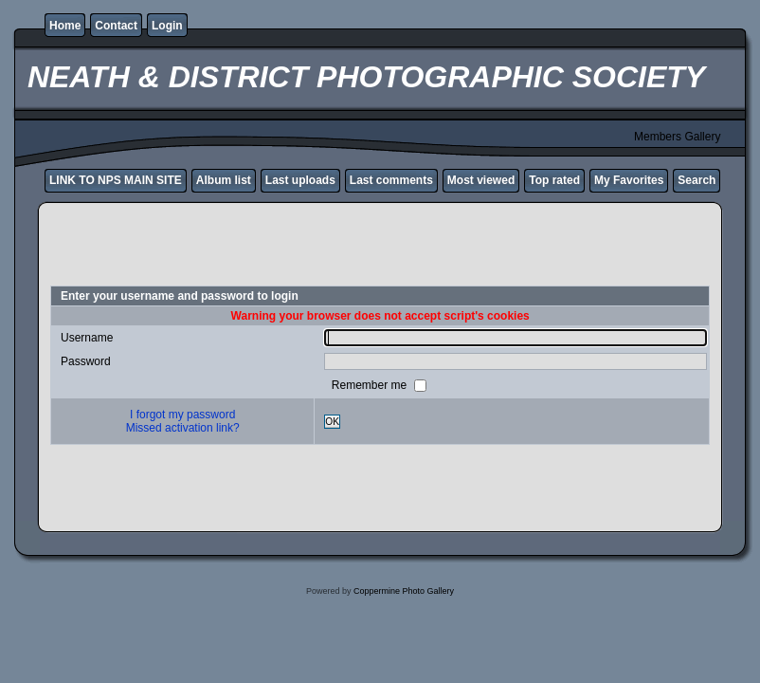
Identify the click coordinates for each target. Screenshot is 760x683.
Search (696, 180)
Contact (116, 25)
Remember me (371, 385)
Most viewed (481, 180)
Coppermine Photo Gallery (403, 591)
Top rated (554, 180)
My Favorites (628, 180)
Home (65, 25)
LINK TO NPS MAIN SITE (115, 180)
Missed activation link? (183, 427)
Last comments (391, 180)
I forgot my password (182, 414)
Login (167, 25)
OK (332, 421)
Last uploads (300, 180)
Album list (223, 180)
